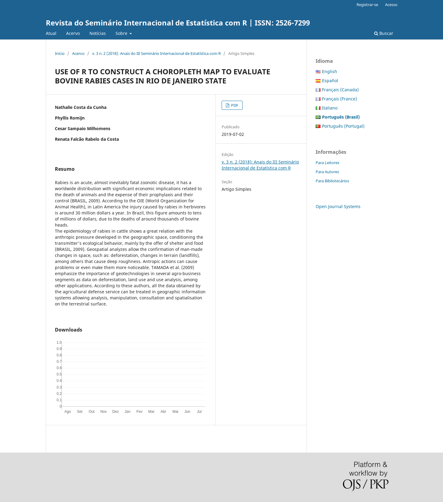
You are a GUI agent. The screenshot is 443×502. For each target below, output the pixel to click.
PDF (234, 105)
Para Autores (327, 171)
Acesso (391, 4)
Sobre (122, 33)
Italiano (329, 108)
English (329, 71)
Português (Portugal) (343, 126)
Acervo (73, 33)
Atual (51, 33)
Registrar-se (367, 4)
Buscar (383, 33)
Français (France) (339, 99)
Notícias (97, 33)
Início (60, 53)
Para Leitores (327, 162)
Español (330, 80)
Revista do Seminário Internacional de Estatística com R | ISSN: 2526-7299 (178, 23)
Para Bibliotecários (332, 181)
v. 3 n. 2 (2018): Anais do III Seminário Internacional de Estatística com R (156, 53)
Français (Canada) (340, 90)
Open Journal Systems (338, 206)
